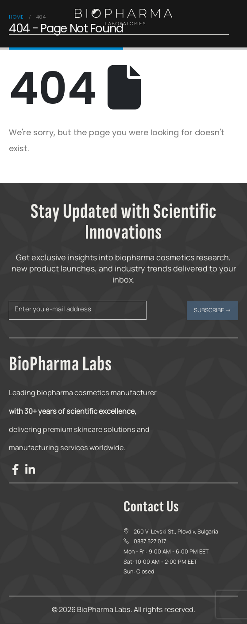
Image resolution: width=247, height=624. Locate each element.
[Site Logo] (123, 17)
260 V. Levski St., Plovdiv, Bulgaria (176, 531)
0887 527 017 (150, 541)
